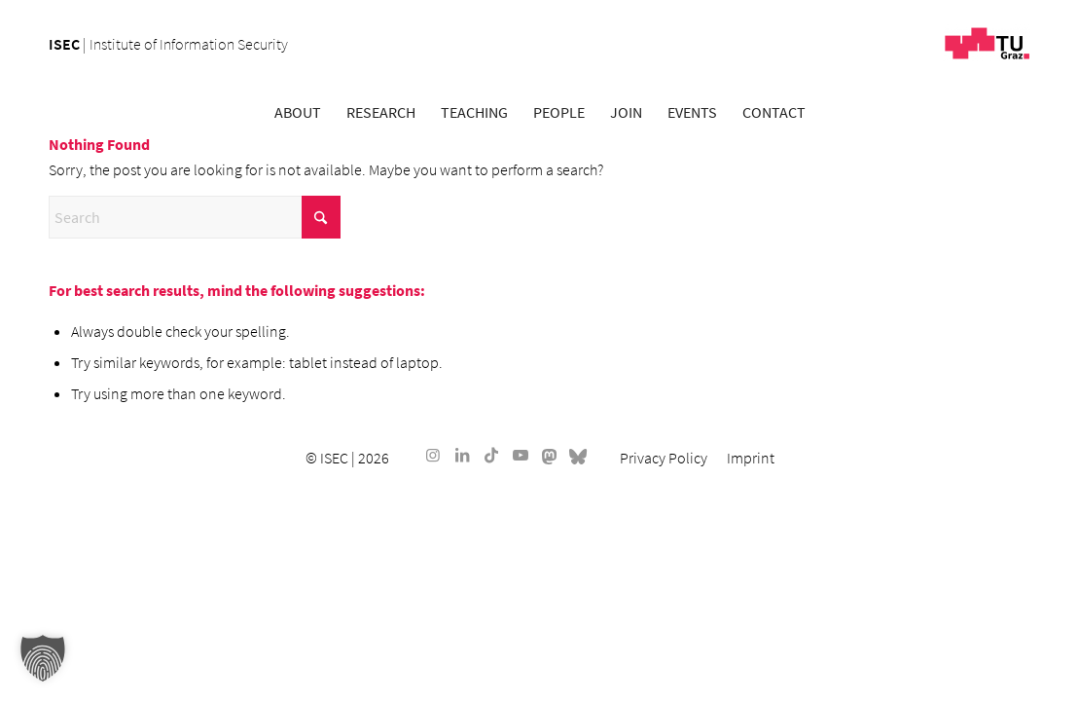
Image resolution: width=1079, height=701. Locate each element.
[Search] (195, 217)
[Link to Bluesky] (578, 454)
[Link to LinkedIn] (462, 454)
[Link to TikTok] (491, 454)
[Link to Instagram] (433, 454)
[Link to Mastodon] (549, 454)
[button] (43, 658)
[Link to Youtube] (520, 454)
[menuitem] (298, 112)
